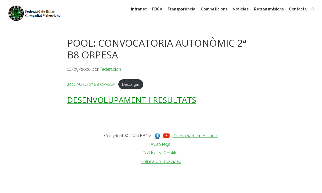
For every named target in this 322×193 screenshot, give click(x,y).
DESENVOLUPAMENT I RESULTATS (131, 99)
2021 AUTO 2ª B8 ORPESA (91, 84)
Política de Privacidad (161, 161)
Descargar (130, 84)
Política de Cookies (161, 152)
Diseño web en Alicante (195, 135)
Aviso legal (161, 144)
